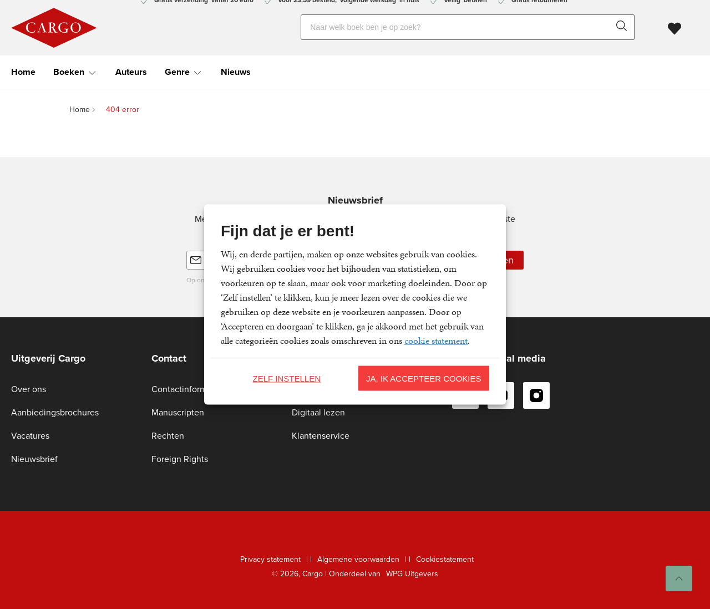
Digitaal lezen (318, 412)
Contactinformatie (186, 389)
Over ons (28, 389)
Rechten (167, 435)
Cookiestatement (445, 559)
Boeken (68, 71)
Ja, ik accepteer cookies (423, 378)
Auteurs (131, 71)
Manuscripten (177, 412)
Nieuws (236, 71)
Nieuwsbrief (34, 459)
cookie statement (436, 340)
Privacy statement (270, 559)
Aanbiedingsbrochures (55, 412)
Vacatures (30, 435)
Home (23, 71)
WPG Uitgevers (412, 574)
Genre (177, 71)
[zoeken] (624, 27)
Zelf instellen (286, 378)
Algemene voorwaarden (358, 559)
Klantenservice (320, 435)
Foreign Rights (179, 459)
